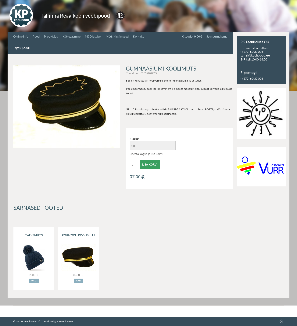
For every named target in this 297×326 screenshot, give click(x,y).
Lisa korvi (149, 164)
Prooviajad (51, 36)
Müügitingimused (117, 36)
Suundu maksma (216, 36)
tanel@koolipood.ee (255, 55)
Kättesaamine (72, 36)
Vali (33, 280)
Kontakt (138, 36)
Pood (36, 36)
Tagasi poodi (20, 47)
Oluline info (20, 36)
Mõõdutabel (93, 36)
